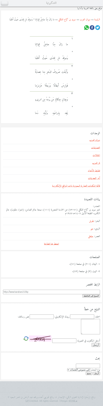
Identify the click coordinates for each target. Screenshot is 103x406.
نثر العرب (96, 163)
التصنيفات (95, 148)
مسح (89, 373)
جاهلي (90, 236)
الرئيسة (97, 19)
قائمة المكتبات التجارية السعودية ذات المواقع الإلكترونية (76, 186)
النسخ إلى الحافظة (91, 296)
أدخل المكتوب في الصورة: (88, 341)
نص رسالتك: (23, 317)
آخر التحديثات (94, 178)
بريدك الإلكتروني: (61, 317)
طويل (91, 221)
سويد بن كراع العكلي (67, 19)
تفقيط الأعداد (94, 171)
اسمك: (97, 317)
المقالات (96, 155)
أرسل (96, 373)
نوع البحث (95, 370)
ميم (92, 229)
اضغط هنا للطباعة (51, 244)
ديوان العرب (85, 19)
